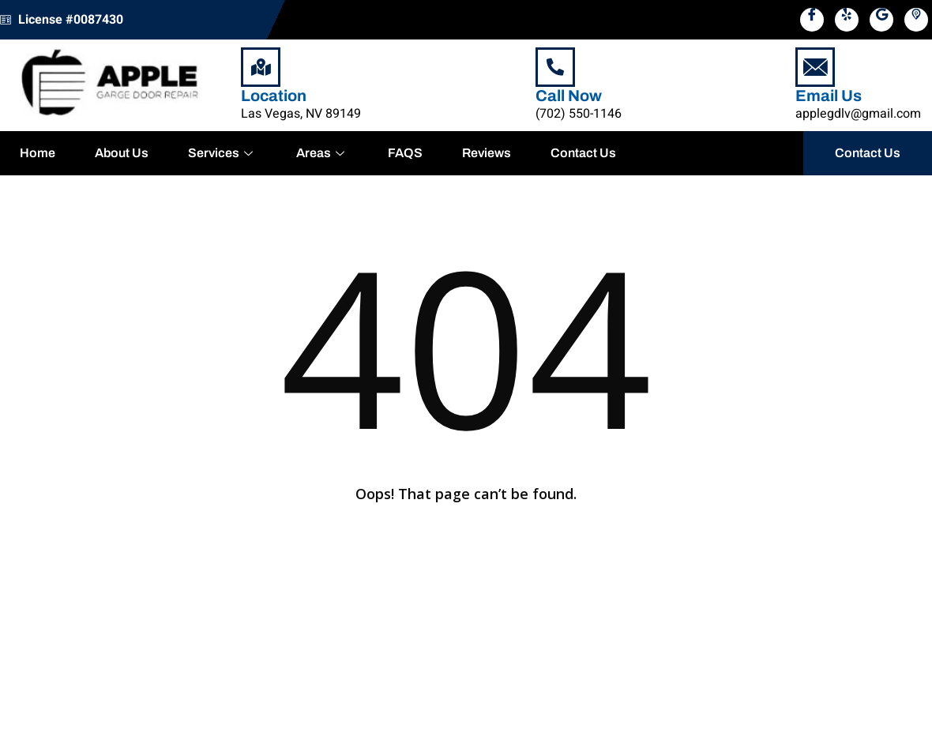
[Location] (260, 67)
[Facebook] (812, 20)
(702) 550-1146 (579, 113)
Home (37, 153)
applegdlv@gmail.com (858, 113)
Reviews (486, 153)
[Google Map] (881, 20)
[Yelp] (847, 20)
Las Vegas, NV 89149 (301, 113)
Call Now (569, 95)
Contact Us (583, 153)
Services (222, 153)
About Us (121, 153)
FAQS (405, 153)
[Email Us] (815, 67)
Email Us (828, 95)
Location (273, 95)
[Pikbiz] (916, 20)
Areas (322, 153)
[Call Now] (555, 67)
